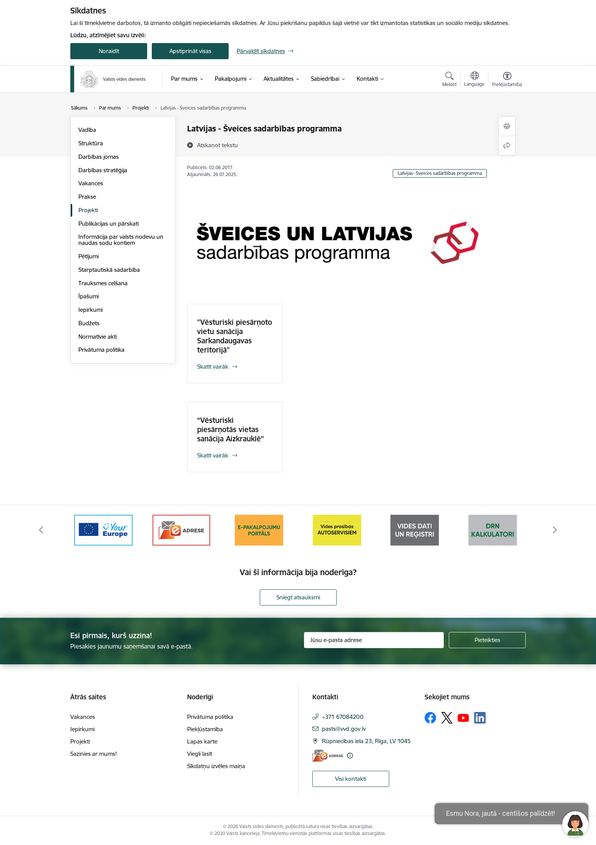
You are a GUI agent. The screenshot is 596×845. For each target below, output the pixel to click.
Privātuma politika (101, 349)
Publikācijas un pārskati (108, 223)
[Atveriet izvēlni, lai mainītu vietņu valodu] (474, 80)
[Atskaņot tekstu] (217, 145)
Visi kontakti (350, 778)
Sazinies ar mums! (93, 753)
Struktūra (90, 143)
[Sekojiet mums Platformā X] (447, 718)
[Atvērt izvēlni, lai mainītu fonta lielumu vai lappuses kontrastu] (507, 80)
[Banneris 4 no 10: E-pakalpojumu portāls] (259, 529)
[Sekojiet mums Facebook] (430, 718)
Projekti (88, 210)
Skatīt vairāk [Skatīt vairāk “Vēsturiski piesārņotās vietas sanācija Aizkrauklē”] (212, 455)
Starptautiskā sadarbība (109, 269)
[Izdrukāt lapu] (507, 126)
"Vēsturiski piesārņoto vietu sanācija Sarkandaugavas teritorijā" (234, 336)
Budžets (89, 323)
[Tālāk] (554, 530)
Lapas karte (202, 741)
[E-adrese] (327, 755)
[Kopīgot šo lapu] (507, 145)
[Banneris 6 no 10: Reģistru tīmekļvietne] (414, 529)
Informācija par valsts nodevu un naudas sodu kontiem (120, 239)
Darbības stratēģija (102, 170)
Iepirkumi (90, 309)
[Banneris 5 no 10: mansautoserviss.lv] (337, 529)
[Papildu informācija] (350, 756)
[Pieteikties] (487, 640)
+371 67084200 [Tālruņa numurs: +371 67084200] (343, 716)
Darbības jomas (98, 156)
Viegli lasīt (199, 753)
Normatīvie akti (97, 336)
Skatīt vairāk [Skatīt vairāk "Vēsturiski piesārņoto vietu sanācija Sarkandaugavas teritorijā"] (212, 366)
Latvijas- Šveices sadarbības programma (440, 173)
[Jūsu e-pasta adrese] (374, 640)
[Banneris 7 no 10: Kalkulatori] (492, 529)
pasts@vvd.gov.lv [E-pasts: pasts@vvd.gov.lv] (344, 728)
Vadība (87, 129)
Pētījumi (88, 256)
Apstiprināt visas (190, 51)
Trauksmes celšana (103, 283)
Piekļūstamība (205, 729)
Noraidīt (109, 51)
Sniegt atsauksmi (298, 597)
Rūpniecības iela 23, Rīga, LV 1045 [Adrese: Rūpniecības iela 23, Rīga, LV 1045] (366, 741)
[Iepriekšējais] (41, 530)
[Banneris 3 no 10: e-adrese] (181, 529)
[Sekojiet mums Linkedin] (480, 718)
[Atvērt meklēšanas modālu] (449, 80)
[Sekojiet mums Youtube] (463, 717)
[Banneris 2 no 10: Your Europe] (103, 529)
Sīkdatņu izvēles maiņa (216, 766)
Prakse (87, 196)
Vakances (90, 183)
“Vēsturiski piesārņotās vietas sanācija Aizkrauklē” (230, 429)
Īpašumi (88, 296)
